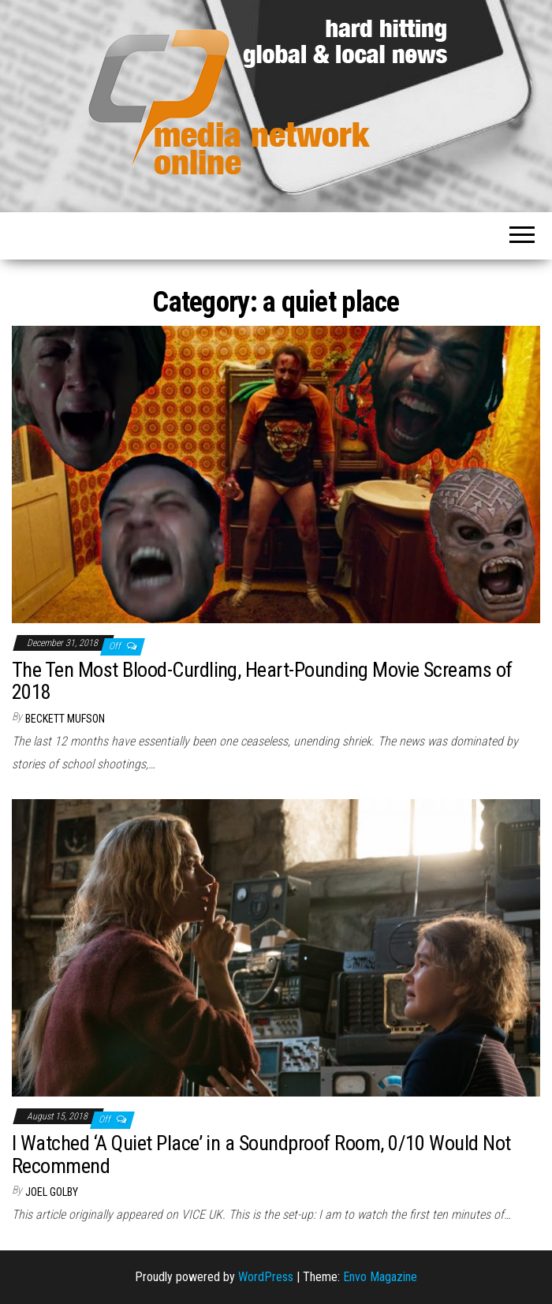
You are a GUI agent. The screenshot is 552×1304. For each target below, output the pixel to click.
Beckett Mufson (65, 718)
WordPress (265, 1276)
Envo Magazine (380, 1276)
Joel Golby (51, 1192)
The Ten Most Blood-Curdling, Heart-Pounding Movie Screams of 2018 (262, 681)
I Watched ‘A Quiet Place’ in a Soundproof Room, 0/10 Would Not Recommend (261, 1154)
